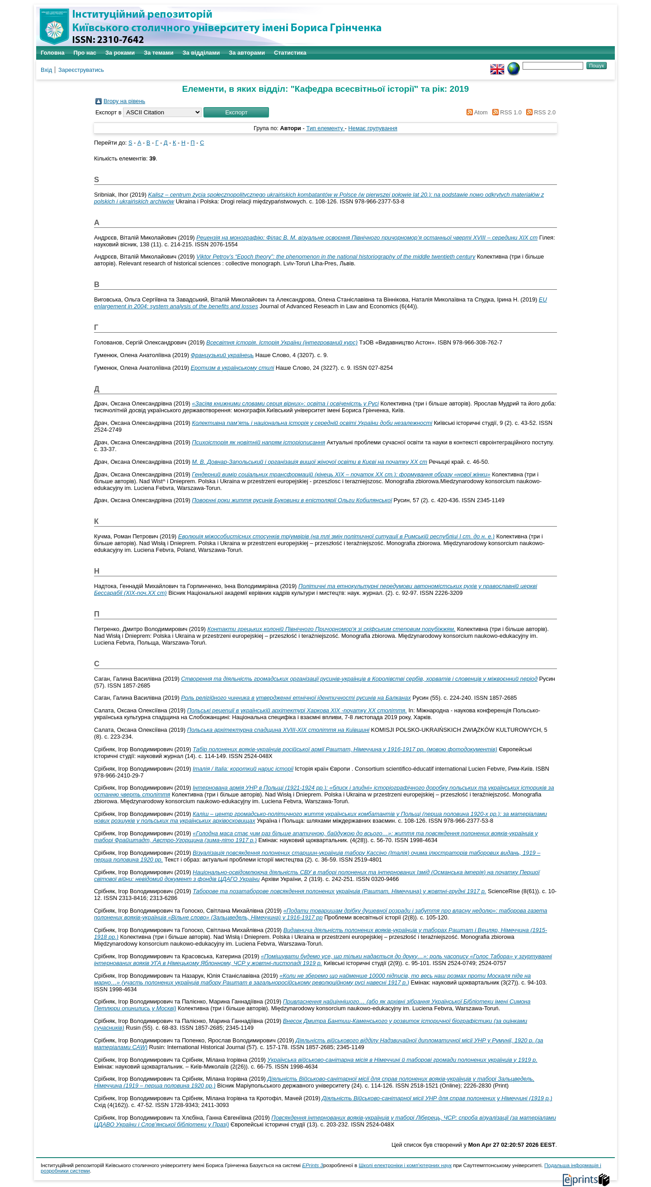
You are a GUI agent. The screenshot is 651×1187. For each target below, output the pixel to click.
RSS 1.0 (505, 112)
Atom (476, 112)
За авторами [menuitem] (247, 52)
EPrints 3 (312, 1165)
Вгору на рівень (124, 101)
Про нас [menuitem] (85, 52)
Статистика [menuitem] (290, 52)
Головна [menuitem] (53, 52)
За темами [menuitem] (159, 52)
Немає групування (372, 128)
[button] (236, 112)
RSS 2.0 (539, 112)
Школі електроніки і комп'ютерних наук (405, 1165)
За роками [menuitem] (120, 52)
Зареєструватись (81, 69)
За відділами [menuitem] (201, 52)
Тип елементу (325, 128)
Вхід (46, 69)
